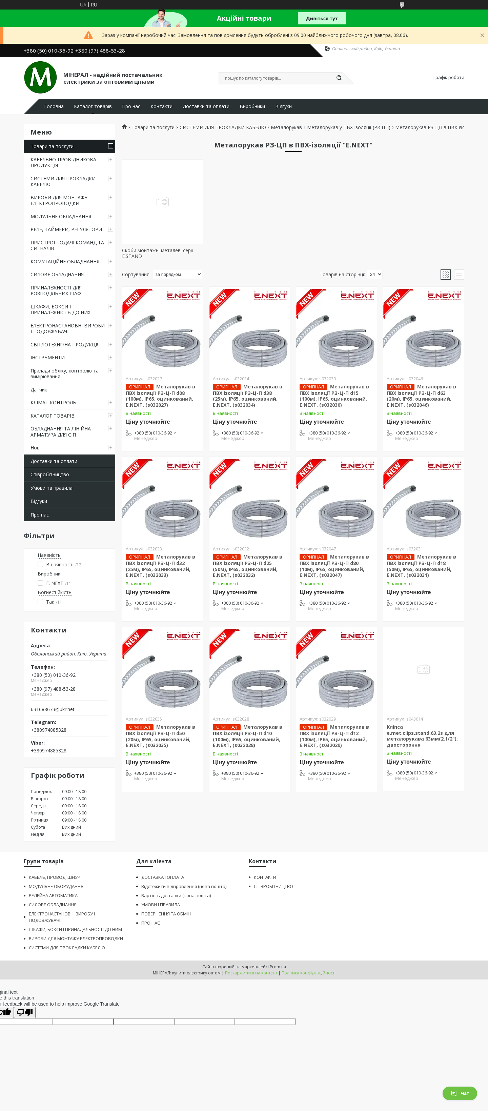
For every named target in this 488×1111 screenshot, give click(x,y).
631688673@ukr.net (53, 709)
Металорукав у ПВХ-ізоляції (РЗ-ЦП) (348, 127)
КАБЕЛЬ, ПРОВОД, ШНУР (54, 877)
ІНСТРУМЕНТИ (47, 357)
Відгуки (283, 106)
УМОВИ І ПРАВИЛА (160, 905)
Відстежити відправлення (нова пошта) (183, 886)
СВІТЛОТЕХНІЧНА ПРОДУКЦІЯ (65, 344)
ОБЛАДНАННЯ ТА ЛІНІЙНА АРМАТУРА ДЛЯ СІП (60, 431)
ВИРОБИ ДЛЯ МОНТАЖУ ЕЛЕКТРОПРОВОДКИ (58, 200)
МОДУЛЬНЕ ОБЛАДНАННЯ (60, 216)
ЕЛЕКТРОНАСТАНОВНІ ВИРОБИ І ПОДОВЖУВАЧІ (67, 328)
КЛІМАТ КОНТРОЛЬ (53, 402)
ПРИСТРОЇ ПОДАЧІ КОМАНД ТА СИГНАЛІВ (67, 245)
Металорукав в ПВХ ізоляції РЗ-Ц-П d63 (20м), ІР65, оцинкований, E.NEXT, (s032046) (421, 395)
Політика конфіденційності (309, 973)
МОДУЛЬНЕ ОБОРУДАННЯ (56, 886)
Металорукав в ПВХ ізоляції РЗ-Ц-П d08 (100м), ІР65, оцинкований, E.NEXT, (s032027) (160, 395)
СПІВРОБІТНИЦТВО (273, 886)
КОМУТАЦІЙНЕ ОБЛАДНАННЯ (64, 261)
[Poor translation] (25, 1012)
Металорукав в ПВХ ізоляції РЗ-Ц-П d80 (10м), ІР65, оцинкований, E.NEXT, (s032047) (334, 565)
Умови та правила (51, 488)
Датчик (38, 389)
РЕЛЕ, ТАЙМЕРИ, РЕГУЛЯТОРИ (66, 229)
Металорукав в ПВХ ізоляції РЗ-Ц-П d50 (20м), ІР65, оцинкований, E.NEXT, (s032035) (160, 736)
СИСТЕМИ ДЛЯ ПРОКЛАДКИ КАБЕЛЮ (63, 181)
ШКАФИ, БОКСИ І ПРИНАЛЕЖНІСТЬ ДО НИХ (60, 309)
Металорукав (286, 127)
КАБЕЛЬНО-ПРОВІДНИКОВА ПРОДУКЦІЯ (63, 162)
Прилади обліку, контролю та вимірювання (64, 373)
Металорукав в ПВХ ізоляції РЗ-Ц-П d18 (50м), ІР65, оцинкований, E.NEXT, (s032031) (421, 565)
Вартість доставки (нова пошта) (176, 895)
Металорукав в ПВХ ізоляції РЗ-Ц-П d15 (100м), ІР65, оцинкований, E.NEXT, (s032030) (334, 395)
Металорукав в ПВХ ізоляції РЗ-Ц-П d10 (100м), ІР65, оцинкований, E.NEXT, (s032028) (247, 736)
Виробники (252, 106)
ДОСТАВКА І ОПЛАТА (162, 877)
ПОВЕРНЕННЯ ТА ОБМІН (166, 914)
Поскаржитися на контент (251, 973)
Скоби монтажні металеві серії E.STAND (157, 253)
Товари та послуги (52, 146)
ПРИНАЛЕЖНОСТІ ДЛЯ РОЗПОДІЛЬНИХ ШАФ (56, 290)
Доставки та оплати (206, 106)
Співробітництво (49, 474)
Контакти (161, 106)
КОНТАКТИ (265, 877)
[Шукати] (339, 78)
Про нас (131, 106)
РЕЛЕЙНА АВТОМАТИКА (53, 895)
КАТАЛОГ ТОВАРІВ (52, 415)
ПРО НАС (150, 923)
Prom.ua (278, 967)
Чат (460, 1093)
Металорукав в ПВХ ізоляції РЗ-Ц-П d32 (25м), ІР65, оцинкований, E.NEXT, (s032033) (160, 565)
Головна (54, 106)
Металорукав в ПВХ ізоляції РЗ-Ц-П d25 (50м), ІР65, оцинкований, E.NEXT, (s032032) (247, 565)
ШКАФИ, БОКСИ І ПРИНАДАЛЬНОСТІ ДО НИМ (75, 929)
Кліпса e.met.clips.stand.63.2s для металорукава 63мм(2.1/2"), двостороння (422, 736)
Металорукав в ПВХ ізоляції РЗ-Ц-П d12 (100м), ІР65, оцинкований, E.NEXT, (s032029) (334, 736)
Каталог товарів (93, 106)
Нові (35, 447)
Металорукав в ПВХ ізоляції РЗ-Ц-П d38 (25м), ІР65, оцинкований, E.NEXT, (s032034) (247, 395)
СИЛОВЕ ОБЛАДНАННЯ (57, 274)
